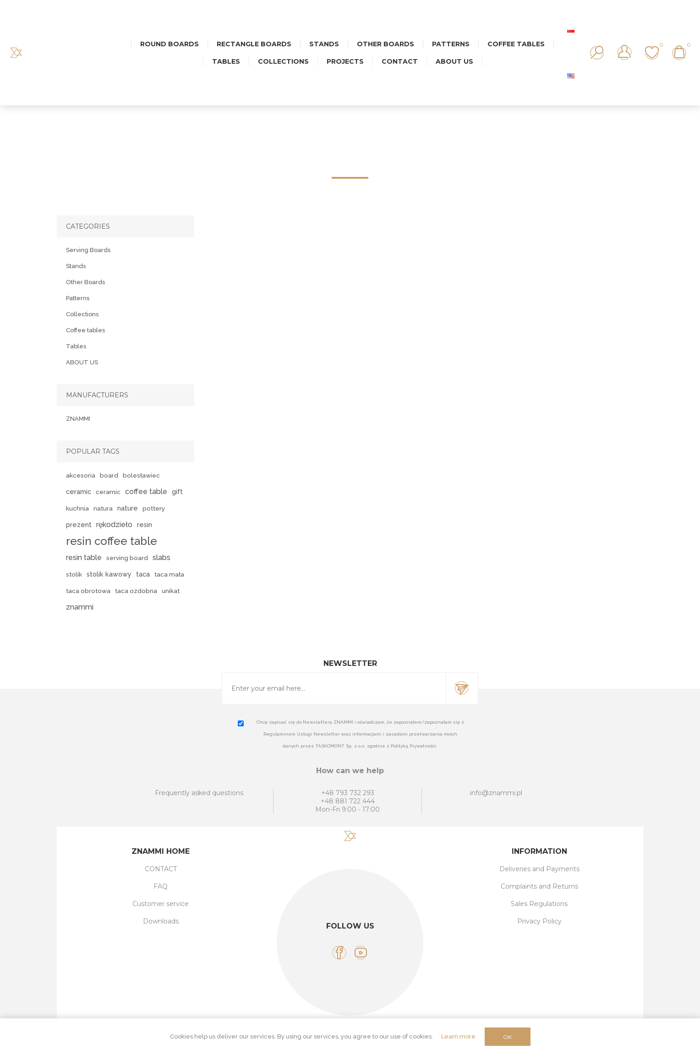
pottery (153, 508)
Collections (82, 314)
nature (127, 508)
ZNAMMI (78, 418)
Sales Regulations (539, 904)
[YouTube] (361, 953)
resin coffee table (111, 541)
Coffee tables (85, 330)
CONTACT (161, 869)
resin (144, 524)
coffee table (146, 491)
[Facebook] (339, 953)
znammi (79, 607)
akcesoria (80, 475)
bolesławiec (141, 475)
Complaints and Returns (539, 886)
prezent (79, 524)
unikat (171, 590)
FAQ (160, 886)
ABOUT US (82, 362)
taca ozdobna (136, 590)
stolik (74, 574)
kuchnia (77, 508)
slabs (161, 557)
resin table (84, 557)
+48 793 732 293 (347, 793)
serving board (127, 557)
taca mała (169, 574)
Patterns (77, 298)
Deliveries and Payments (539, 869)
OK (507, 1036)
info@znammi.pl (496, 793)
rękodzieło (114, 524)
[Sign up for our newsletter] (334, 688)
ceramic (78, 491)
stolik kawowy (109, 574)
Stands (76, 266)
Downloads (161, 921)
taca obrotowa (88, 590)
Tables (76, 346)
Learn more (458, 1036)
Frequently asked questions (199, 793)
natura (103, 508)
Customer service (160, 904)
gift (177, 491)
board (109, 475)
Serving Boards (88, 250)
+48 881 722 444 (348, 801)
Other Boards (85, 282)
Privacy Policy (539, 921)
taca (143, 574)
